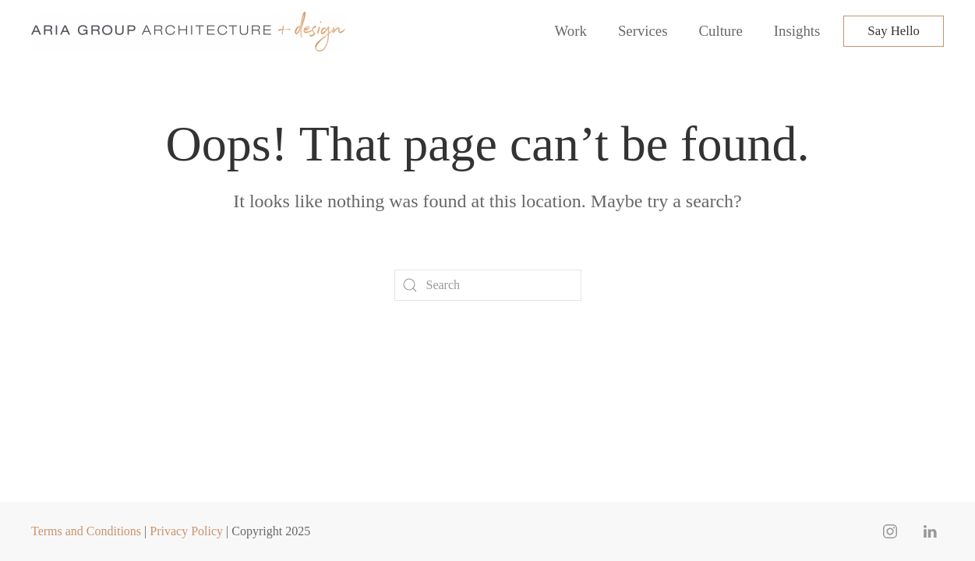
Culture (721, 31)
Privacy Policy (186, 531)
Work (571, 31)
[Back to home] (190, 31)
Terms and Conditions (86, 531)
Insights (797, 31)
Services (643, 31)
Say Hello (893, 30)
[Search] (487, 285)
